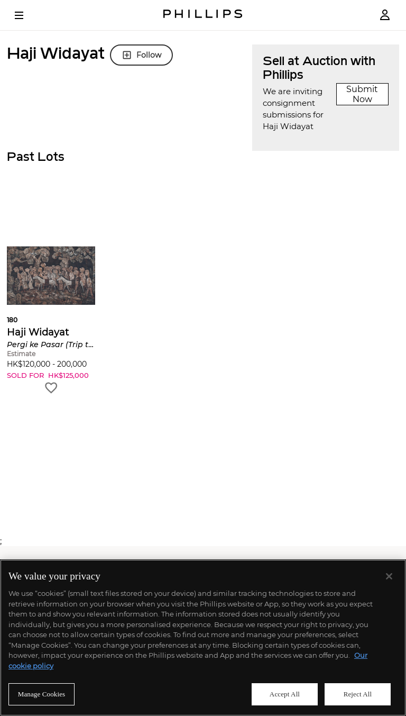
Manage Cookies (42, 694)
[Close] (389, 576)
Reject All (358, 694)
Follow (141, 55)
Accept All (285, 694)
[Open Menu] (26, 15)
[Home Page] (203, 15)
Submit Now (362, 94)
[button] (51, 293)
